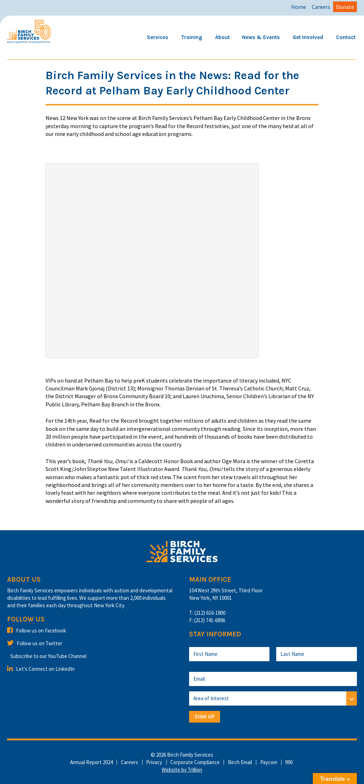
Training (191, 37)
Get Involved (308, 37)
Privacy (154, 762)
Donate (345, 6)
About (222, 37)
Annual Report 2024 (91, 762)
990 (289, 762)
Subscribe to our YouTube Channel (48, 656)
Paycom (268, 762)
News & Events (261, 37)
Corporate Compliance (195, 762)
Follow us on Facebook (36, 630)
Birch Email (240, 762)
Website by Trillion (182, 769)
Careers (321, 6)
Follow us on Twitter (34, 643)
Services (157, 37)
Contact (345, 37)
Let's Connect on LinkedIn (41, 668)
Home (298, 6)
